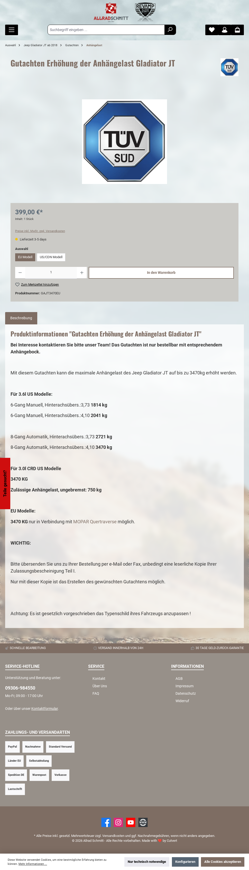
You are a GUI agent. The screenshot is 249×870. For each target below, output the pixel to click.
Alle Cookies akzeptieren (222, 862)
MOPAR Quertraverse (95, 521)
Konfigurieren (185, 862)
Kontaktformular (44, 709)
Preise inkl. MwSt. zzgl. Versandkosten (40, 231)
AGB (179, 678)
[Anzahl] (51, 273)
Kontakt (99, 678)
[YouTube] (130, 822)
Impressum (184, 686)
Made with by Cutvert (159, 841)
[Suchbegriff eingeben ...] (106, 30)
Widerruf (182, 701)
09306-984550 (20, 688)
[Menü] (11, 30)
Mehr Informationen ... (33, 864)
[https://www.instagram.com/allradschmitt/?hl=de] (118, 822)
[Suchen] (170, 30)
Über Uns (100, 686)
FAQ (96, 693)
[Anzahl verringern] (20, 273)
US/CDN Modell (51, 257)
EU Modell (25, 257)
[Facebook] (106, 822)
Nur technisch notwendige (147, 862)
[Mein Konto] (224, 30)
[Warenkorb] (237, 30)
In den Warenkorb (161, 272)
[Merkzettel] (211, 30)
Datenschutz (186, 693)
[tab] (21, 318)
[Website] (143, 822)
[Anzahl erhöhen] (82, 273)
